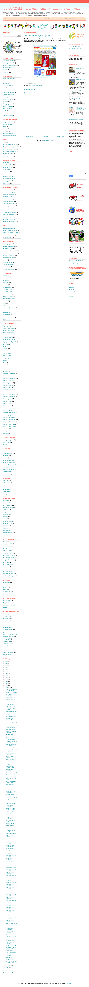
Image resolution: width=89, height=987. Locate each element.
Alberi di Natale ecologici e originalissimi (11, 924)
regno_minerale (6, 528)
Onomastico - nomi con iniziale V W (11, 918)
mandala (5, 110)
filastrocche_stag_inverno (9, 417)
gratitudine (5, 260)
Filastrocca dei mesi (10, 697)
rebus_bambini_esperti (8, 317)
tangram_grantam (7, 113)
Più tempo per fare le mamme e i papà (10, 738)
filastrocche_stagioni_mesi (9, 421)
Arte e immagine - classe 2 (75, 48)
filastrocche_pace (7, 405)
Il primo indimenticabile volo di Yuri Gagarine (11, 937)
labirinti (4, 305)
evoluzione (5, 516)
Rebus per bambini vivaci (11, 747)
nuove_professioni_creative (9, 219)
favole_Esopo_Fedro (8, 164)
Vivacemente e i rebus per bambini (11, 745)
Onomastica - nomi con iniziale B (11, 839)
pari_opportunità (7, 266)
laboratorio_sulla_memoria (9, 203)
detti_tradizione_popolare (9, 605)
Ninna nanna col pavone (11, 934)
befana (4, 346)
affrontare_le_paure (7, 244)
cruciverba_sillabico (7, 294)
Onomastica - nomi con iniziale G (11, 873)
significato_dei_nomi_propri (9, 576)
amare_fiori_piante (7, 502)
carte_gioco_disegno (8, 85)
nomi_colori (5, 548)
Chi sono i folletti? (10, 801)
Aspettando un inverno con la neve (11, 792)
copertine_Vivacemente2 (9, 97)
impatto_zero (6, 72)
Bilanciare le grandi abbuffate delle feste (11, 775)
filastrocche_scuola (7, 410)
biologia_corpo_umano (8, 507)
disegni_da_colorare (7, 104)
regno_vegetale (6, 530)
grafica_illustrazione (7, 108)
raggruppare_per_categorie (9, 135)
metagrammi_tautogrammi (9, 307)
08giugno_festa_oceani (8, 330)
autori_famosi (6, 162)
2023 (6, 667)
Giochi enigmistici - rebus (11, 882)
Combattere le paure (10, 823)
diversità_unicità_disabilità (9, 246)
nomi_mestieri (6, 562)
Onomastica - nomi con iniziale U (11, 914)
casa (4, 87)
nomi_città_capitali (7, 546)
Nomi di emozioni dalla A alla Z (76, 119)
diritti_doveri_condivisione (9, 235)
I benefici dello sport (10, 706)
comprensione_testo (7, 453)
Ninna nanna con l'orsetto (10, 785)
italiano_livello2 (6, 482)
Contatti (82, 19)
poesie (4, 431)
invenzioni (5, 519)
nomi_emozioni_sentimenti (9, 555)
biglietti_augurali (7, 442)
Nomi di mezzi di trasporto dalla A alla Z (80, 68)
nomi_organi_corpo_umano (9, 569)
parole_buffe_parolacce (8, 460)
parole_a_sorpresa (7, 310)
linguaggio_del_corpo (8, 264)
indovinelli (5, 301)
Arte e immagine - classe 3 (75, 51)
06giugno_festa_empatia (8, 328)
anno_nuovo (6, 344)
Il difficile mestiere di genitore (10, 795)
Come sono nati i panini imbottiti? (11, 750)
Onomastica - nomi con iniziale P (11, 898)
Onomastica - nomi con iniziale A (11, 836)
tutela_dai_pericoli (7, 237)
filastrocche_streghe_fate (9, 424)
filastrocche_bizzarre (8, 383)
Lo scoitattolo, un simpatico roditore (10, 767)
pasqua (4, 364)
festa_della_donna (7, 355)
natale (40, 85)
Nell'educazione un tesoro (75, 294)
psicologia (5, 589)
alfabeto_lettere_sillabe (8, 451)
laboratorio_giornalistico (8, 201)
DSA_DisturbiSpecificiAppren (10, 149)
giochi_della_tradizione (8, 632)
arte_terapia (6, 81)
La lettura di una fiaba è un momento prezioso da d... (11, 713)
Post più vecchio (60, 136)
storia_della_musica (7, 645)
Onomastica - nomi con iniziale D (11, 852)
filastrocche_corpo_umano (9, 389)
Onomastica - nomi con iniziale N (11, 891)
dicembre (8, 687)
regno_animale (6, 525)
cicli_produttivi (6, 512)
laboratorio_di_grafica (8, 199)
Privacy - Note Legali (70, 19)
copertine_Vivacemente (8, 94)
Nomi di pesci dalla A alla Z (75, 91)
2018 (6, 677)
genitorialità (5, 587)
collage (4, 90)
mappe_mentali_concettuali (9, 217)
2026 (6, 661)
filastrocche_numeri (7, 401)
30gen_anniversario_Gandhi (9, 341)
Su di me (13, 19)
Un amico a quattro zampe (10, 826)
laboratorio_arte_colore (8, 189)
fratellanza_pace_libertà (8, 257)
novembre (8, 965)
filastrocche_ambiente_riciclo (9, 376)
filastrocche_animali (7, 380)
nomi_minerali (6, 566)
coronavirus (5, 584)
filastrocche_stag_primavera (9, 419)
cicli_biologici (6, 509)
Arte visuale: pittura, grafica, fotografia (10, 809)
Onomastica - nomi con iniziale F (11, 870)
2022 (6, 669)
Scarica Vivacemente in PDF (41, 19)
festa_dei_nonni (6, 351)
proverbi (5, 607)
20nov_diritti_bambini (8, 332)
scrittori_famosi (6, 183)
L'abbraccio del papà (10, 729)
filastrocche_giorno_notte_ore (10, 394)
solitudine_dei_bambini (8, 594)
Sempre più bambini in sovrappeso (11, 754)
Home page (45, 136)
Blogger (69, 983)
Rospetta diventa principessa (9, 849)
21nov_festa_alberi (7, 335)
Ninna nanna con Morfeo (11, 716)
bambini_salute (6, 582)
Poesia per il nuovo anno (11, 692)
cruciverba (5, 284)
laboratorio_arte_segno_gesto (10, 192)
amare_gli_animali (7, 505)
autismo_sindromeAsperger (9, 151)
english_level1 (6, 489)
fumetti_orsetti (6, 169)
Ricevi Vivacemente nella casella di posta (11, 962)
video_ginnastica (7, 654)
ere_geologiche (6, 514)
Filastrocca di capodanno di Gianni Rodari (11, 690)
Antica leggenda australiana (9, 770)
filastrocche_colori (7, 387)
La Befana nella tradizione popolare (11, 735)
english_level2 (6, 491)
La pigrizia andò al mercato (10, 932)
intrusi (4, 303)
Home (6, 19)
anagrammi (5, 278)
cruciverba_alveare (7, 291)
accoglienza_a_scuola (8, 122)
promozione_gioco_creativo (9, 221)
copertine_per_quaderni (8, 99)
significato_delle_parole (8, 469)
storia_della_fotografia (8, 643)
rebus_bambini (6, 314)
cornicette (5, 101)
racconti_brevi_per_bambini (9, 174)
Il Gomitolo (71, 289)
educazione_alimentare (8, 614)
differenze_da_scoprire (8, 296)
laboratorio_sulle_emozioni (9, 205)
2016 (6, 681)
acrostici (5, 275)
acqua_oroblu (6, 500)
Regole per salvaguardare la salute (10, 830)
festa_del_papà (6, 353)
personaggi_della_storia (8, 636)
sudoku (4, 319)
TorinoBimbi (71, 296)
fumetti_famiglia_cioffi (8, 167)
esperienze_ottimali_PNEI (9, 255)
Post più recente (29, 136)
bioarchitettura (6, 67)
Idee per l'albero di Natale (10, 943)
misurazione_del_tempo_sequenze (11, 634)
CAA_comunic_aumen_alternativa (11, 146)
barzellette (5, 280)
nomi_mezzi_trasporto (8, 564)
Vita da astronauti (10, 940)
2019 (6, 675)
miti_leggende (6, 171)
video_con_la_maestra (8, 652)
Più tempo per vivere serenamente (10, 700)
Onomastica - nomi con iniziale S (11, 908)
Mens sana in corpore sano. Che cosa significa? (11, 954)
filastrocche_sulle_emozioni (9, 426)
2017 (6, 679)
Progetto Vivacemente (25, 19)
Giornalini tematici (57, 19)
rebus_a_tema (6, 312)
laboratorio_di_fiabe (7, 196)
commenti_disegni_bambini (75, 260)
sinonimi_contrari (7, 474)
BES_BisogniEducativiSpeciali (10, 144)
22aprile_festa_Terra (8, 337)
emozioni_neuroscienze (8, 156)
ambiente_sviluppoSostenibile (10, 65)
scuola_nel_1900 (7, 639)
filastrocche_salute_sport (9, 408)
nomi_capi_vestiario (7, 543)
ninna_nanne (6, 428)
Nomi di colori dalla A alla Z (75, 98)
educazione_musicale (8, 629)
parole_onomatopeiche (8, 462)
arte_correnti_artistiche (8, 78)
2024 (6, 665)
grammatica (6, 455)
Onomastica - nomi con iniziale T (11, 911)
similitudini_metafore (8, 471)
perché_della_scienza (8, 523)
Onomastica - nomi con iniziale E (11, 856)
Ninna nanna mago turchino (10, 695)
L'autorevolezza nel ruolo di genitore (11, 798)
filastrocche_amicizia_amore (9, 378)
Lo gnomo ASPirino (73, 291)
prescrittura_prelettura (8, 133)
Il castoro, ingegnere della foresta (10, 846)
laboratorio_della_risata (8, 194)
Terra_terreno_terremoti (8, 60)
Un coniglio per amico (11, 867)
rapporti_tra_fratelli (7, 591)
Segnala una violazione (9, 973)
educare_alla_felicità (8, 248)
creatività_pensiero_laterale (9, 212)
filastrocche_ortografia (8, 403)
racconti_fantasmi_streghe (9, 178)
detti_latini (5, 602)
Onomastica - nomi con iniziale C (11, 843)
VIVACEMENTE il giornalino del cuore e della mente (41, 8)
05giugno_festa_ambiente (9, 326)
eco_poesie (5, 371)
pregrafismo (6, 131)
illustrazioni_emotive (7, 262)
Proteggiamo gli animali (11, 811)
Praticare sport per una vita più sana (11, 948)
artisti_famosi (6, 83)
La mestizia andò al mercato (10, 879)
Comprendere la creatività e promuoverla (9, 719)
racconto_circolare (7, 181)
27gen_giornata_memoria (9, 339)
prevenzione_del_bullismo (9, 269)
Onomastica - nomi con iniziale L (11, 885)
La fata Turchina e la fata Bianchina (11, 732)
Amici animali (9, 957)
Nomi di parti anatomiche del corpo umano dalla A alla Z (81, 108)
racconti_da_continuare (8, 176)
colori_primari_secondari (8, 92)
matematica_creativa (8, 521)
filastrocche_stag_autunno (9, 412)
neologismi (5, 458)
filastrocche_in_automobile (9, 396)
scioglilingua (6, 433)
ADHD (4, 142)
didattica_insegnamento (8, 153)
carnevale (5, 348)
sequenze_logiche (7, 535)
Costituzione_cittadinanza (9, 228)
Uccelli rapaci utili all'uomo (10, 862)
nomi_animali (6, 541)
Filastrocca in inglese (10, 803)
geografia (5, 69)
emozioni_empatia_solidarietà (10, 250)
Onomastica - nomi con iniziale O (11, 895)
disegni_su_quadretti (8, 106)
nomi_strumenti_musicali (9, 573)
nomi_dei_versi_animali (8, 553)
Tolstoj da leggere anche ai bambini (11, 817)
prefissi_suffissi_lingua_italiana (10, 464)
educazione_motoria (7, 616)
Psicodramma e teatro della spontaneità (11, 703)
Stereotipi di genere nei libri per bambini (11, 782)
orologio (5, 126)
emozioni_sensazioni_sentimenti (10, 253)
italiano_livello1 (6, 480)
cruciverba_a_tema (7, 289)
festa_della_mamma (7, 358)
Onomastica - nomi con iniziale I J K (11, 876)
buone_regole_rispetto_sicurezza (10, 232)
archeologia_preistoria (8, 627)
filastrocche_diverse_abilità (9, 392)
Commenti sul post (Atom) (47, 140)
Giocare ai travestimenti (11, 772)
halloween (5, 360)
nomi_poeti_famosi (7, 571)
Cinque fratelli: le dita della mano (10, 859)
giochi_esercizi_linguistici (9, 298)
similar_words (6, 494)
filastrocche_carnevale (8, 385)
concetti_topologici (7, 124)
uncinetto (5, 444)
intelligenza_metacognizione (9, 214)
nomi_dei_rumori (7, 550)
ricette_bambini (6, 618)
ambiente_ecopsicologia (8, 63)
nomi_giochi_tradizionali (8, 560)
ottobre (7, 967)
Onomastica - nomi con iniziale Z (11, 921)
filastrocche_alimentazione (9, 373)
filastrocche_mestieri (8, 399)
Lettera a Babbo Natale (11, 833)
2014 (6, 685)
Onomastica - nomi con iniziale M (11, 888)
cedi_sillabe (6, 282)
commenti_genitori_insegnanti (75, 263)
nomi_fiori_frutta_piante (8, 557)
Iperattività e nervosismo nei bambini (11, 742)
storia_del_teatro (7, 641)
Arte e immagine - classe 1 (75, 46)
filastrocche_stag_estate (8, 415)
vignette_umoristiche (8, 115)
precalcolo (5, 128)
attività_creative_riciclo (33, 85)
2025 (6, 663)
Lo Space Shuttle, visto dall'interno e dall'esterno (11, 928)
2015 (6, 683)
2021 (6, 671)
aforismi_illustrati (7, 600)
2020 (6, 673)
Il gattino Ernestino (10, 865)
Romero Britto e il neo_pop (10, 806)
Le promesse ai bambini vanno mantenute (11, 726)
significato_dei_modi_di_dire (9, 467)
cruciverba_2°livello (7, 287)
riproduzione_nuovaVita (8, 532)
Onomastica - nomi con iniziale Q (11, 901)
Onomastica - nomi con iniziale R (11, 904)
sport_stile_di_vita (7, 620)
